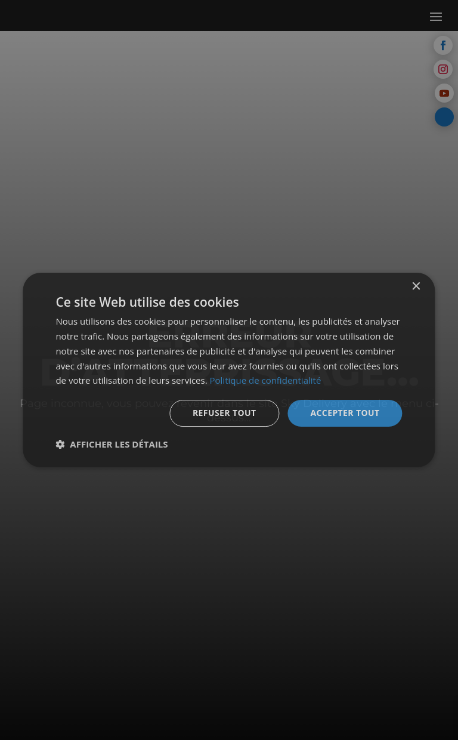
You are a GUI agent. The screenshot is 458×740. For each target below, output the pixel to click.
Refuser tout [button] (224, 412)
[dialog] (229, 370)
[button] (111, 444)
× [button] (415, 286)
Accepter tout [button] (344, 412)
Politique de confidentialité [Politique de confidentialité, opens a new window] (265, 380)
